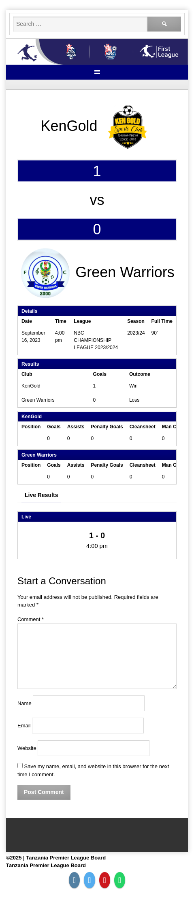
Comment (30, 619)
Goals (53, 427)
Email (24, 726)
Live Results (41, 495)
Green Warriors (38, 400)
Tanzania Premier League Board (46, 865)
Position (31, 427)
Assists (76, 427)
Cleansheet (143, 427)
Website (26, 748)
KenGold (31, 386)
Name (24, 703)
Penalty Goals (107, 427)
